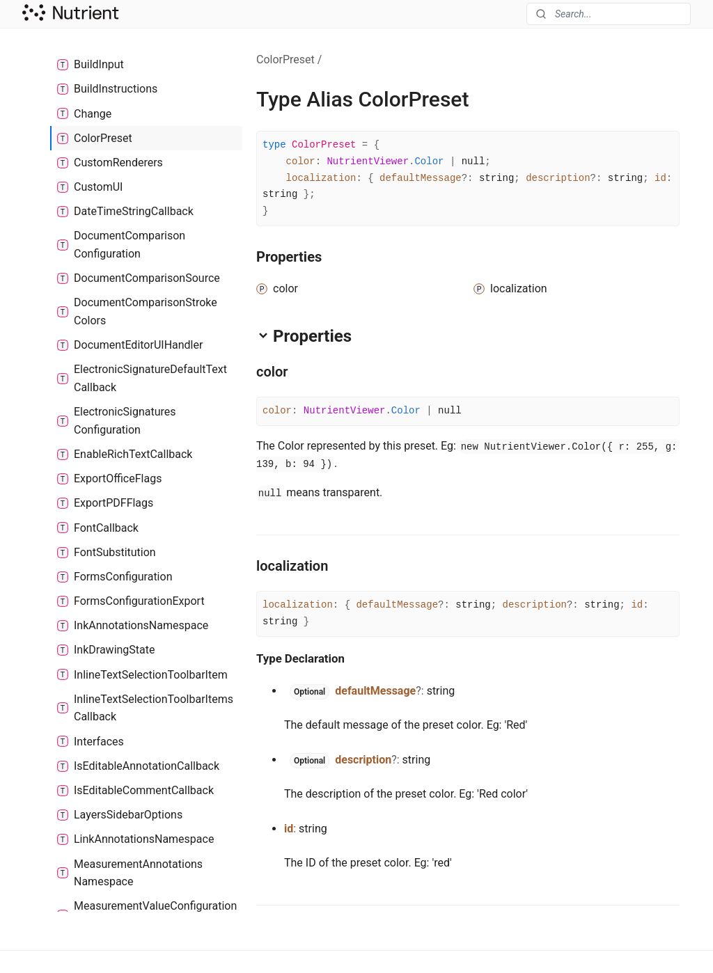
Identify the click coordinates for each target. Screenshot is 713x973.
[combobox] (608, 14)
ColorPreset (285, 59)
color (300, 161)
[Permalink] (300, 372)
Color (429, 161)
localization (321, 178)
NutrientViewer (368, 161)
